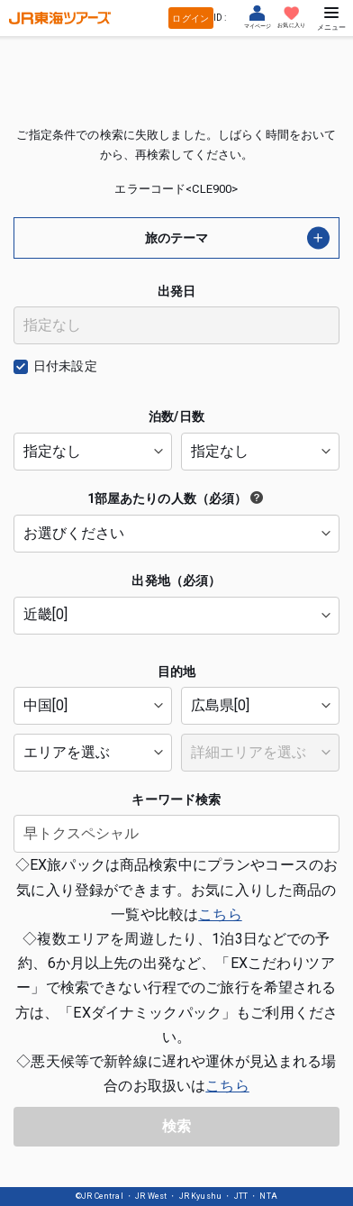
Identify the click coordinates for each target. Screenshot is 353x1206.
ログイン (190, 18)
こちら (219, 914)
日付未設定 (65, 366)
